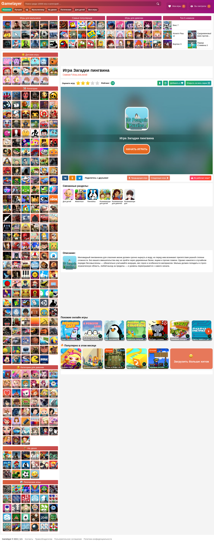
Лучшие (18, 10)
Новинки (7, 10)
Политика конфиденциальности (98, 539)
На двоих (52, 10)
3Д (27, 10)
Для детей (80, 10)
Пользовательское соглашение (68, 539)
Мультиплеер (38, 10)
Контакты (29, 539)
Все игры (92, 10)
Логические (65, 10)
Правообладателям (43, 539)
